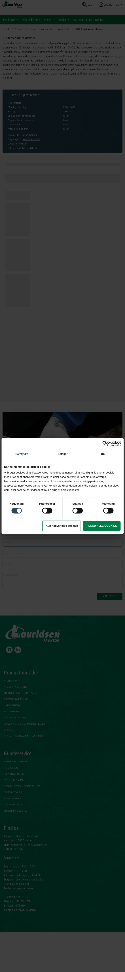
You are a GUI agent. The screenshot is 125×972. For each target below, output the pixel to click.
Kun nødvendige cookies (62, 525)
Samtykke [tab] (21, 453)
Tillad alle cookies (101, 525)
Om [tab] (103, 453)
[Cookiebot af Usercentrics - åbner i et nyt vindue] (105, 443)
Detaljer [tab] (62, 453)
